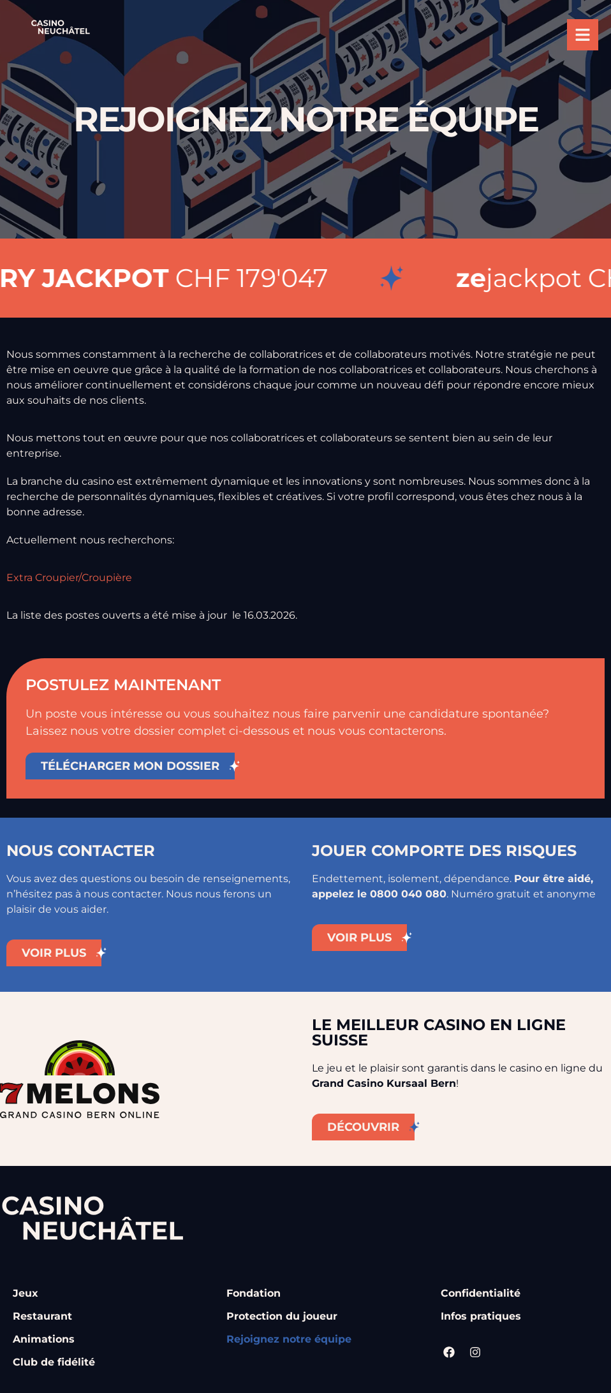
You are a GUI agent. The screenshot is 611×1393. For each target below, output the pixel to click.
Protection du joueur (281, 1316)
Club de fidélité (54, 1362)
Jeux (25, 1293)
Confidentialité (480, 1293)
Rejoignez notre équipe (288, 1339)
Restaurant (42, 1316)
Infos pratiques (481, 1316)
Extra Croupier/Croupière (69, 577)
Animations (44, 1339)
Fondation (253, 1293)
